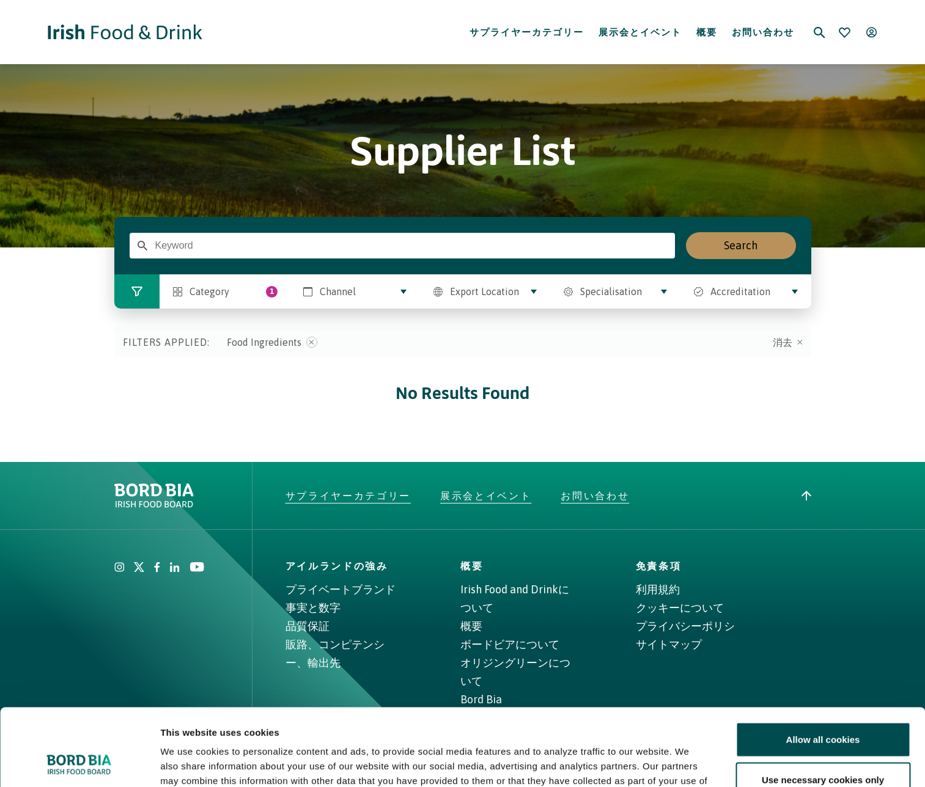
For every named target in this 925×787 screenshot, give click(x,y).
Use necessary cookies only (823, 707)
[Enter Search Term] (142, 245)
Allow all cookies (823, 667)
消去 (788, 342)
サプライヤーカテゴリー (527, 32)
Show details (641, 763)
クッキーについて (680, 607)
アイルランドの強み (337, 565)
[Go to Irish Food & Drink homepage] (125, 32)
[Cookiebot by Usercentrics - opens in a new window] (79, 763)
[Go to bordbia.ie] (200, 495)
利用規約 (658, 589)
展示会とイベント (640, 32)
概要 (706, 32)
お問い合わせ (763, 32)
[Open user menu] (872, 32)
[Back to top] (806, 495)
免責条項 (659, 565)
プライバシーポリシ (685, 626)
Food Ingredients (272, 342)
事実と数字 (313, 607)
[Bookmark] (845, 32)
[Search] (819, 32)
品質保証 (308, 626)
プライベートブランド (341, 589)
